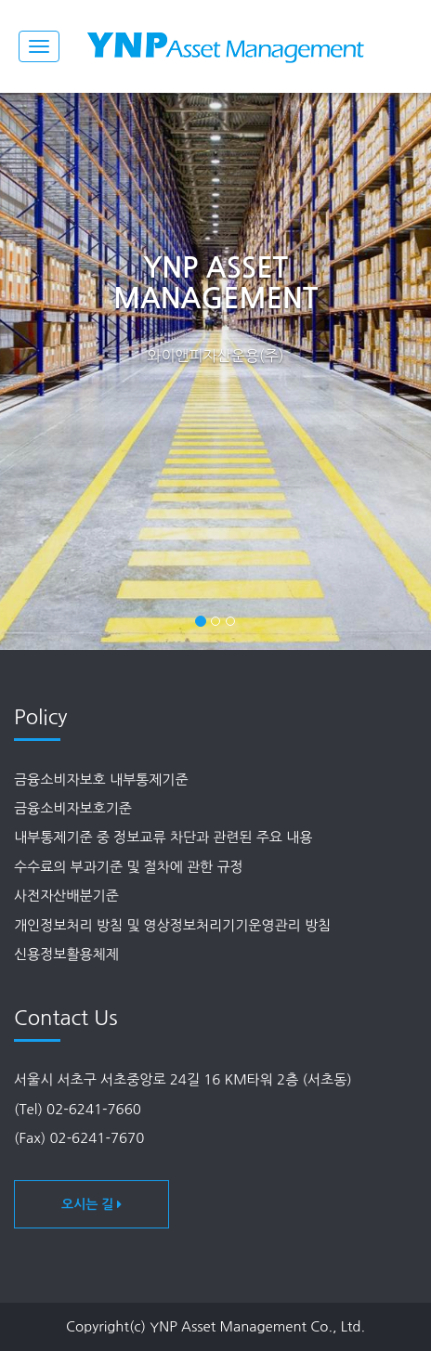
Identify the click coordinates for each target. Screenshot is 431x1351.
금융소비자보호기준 (73, 808)
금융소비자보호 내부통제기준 (101, 779)
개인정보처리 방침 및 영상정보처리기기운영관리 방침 (172, 925)
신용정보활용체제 (66, 954)
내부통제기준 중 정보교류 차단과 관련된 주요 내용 (163, 837)
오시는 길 (91, 1204)
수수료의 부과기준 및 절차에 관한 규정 (128, 867)
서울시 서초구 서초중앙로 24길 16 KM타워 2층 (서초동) (183, 1079)
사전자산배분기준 (66, 896)
